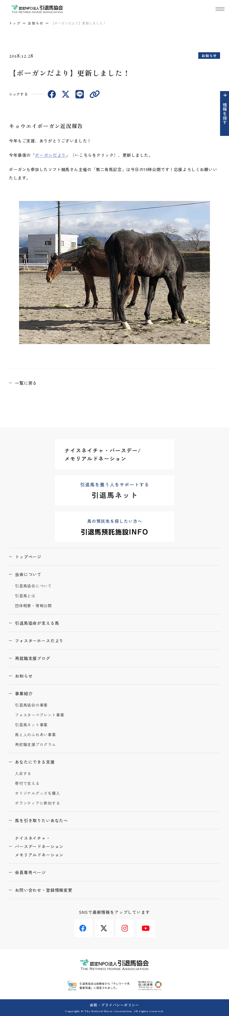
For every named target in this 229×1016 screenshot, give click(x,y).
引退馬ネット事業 (31, 725)
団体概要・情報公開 (33, 605)
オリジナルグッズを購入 (37, 793)
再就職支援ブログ (32, 658)
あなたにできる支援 (35, 762)
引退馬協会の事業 (31, 705)
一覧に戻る (26, 383)
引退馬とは (25, 595)
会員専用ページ (30, 872)
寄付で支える (27, 783)
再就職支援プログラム (35, 744)
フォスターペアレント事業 (39, 715)
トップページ (28, 557)
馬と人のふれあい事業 (35, 734)
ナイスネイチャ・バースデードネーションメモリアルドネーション (39, 846)
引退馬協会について (33, 586)
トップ (15, 23)
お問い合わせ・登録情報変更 (43, 890)
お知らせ (36, 23)
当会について (28, 574)
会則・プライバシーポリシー (114, 1004)
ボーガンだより (50, 155)
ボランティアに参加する (37, 803)
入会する (23, 773)
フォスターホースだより (39, 641)
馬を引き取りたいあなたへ (41, 820)
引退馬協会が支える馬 (37, 623)
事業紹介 (24, 693)
